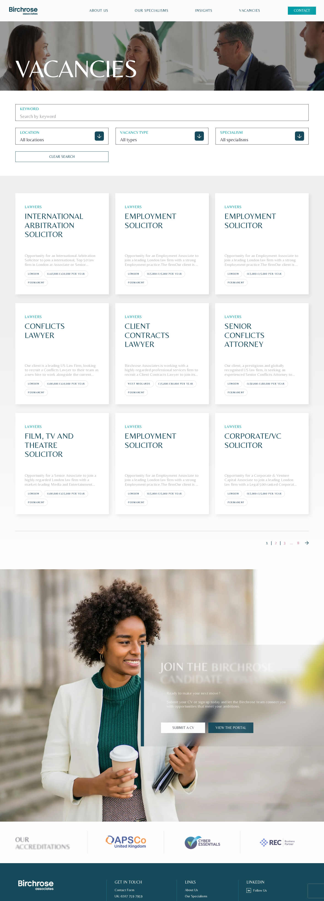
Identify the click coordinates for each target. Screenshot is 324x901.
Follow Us (256, 890)
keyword (29, 108)
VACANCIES (249, 10)
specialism (231, 132)
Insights (204, 10)
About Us (98, 10)
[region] (160, 11)
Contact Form (124, 890)
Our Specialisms (151, 10)
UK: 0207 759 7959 (129, 896)
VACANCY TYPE (134, 132)
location (29, 132)
